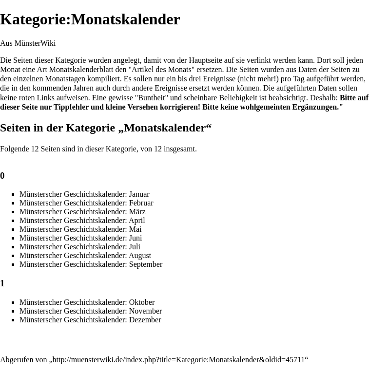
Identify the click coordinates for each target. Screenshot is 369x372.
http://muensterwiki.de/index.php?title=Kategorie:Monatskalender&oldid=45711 (179, 359)
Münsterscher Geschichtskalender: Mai (80, 229)
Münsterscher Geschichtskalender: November (90, 311)
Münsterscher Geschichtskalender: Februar (86, 203)
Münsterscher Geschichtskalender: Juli (79, 246)
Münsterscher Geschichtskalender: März (82, 211)
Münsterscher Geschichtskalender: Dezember (90, 320)
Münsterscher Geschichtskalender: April (82, 220)
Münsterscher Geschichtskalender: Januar (84, 194)
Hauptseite (205, 60)
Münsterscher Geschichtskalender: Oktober (87, 302)
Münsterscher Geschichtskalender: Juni (80, 238)
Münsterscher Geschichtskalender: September (90, 264)
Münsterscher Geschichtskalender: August (85, 255)
